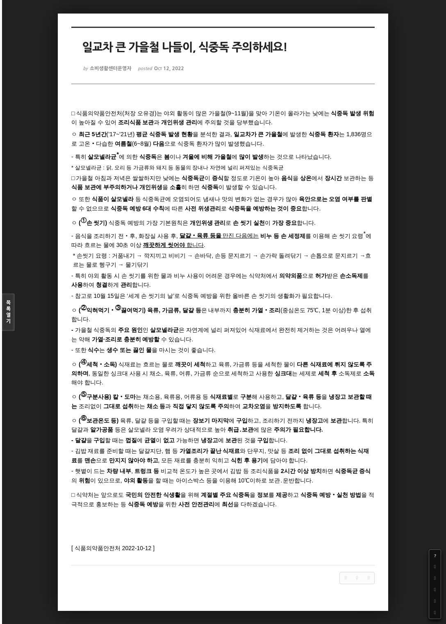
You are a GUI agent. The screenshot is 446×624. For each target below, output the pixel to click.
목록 (8, 312)
